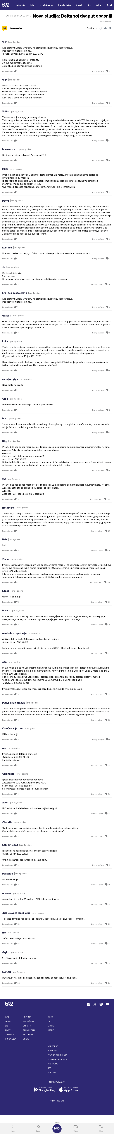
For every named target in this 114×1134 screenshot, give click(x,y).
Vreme (51, 1030)
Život (8, 1030)
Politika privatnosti (58, 1059)
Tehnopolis (29, 1030)
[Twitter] (94, 1004)
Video (50, 1017)
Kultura (27, 1017)
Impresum (52, 1050)
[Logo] (5, 5)
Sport (8, 1021)
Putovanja (10, 1039)
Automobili (28, 1034)
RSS (49, 1068)
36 (4, 27)
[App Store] (69, 1089)
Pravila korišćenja (57, 1055)
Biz (6, 1026)
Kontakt (52, 1072)
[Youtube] (107, 1004)
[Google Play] (44, 1089)
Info (7, 1017)
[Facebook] (88, 1004)
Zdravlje (9, 1034)
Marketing (53, 1046)
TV (49, 1021)
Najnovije (20, 5)
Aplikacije (53, 1063)
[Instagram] (101, 1004)
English (51, 1026)
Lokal (26, 1039)
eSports (27, 1026)
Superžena (28, 1021)
